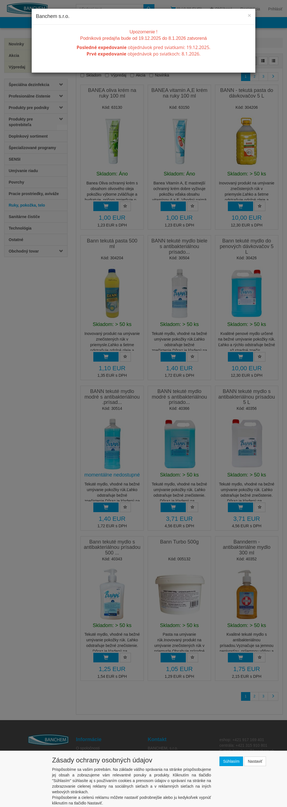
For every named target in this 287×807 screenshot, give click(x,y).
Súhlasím (231, 761)
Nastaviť (255, 761)
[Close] (249, 15)
